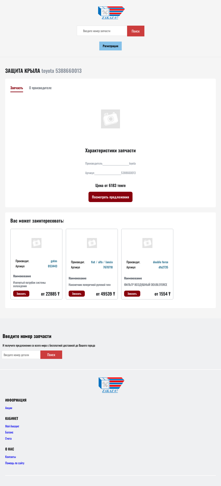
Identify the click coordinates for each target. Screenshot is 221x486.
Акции (8, 407)
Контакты (10, 456)
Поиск (136, 31)
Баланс (9, 432)
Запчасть (16, 87)
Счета (8, 438)
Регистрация (110, 46)
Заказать (21, 293)
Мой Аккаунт (12, 426)
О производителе (40, 87)
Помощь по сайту (14, 463)
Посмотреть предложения (110, 196)
